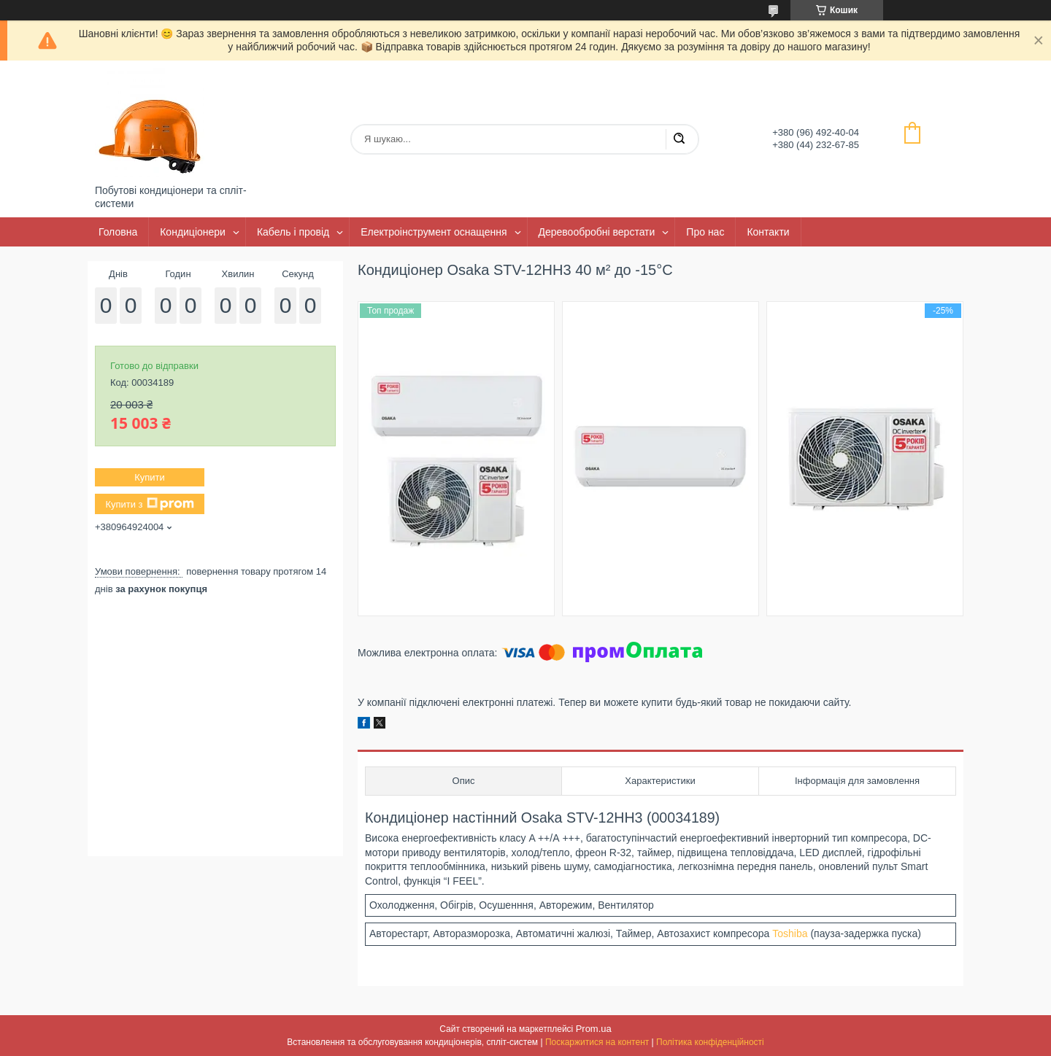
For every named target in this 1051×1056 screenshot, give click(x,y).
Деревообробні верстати (597, 232)
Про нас (705, 232)
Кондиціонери (193, 232)
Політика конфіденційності (710, 1042)
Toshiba (789, 933)
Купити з (149, 503)
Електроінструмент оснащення (434, 232)
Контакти (768, 232)
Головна (118, 232)
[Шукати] (679, 139)
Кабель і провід (293, 232)
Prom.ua (594, 1028)
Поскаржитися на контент (597, 1042)
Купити (149, 477)
